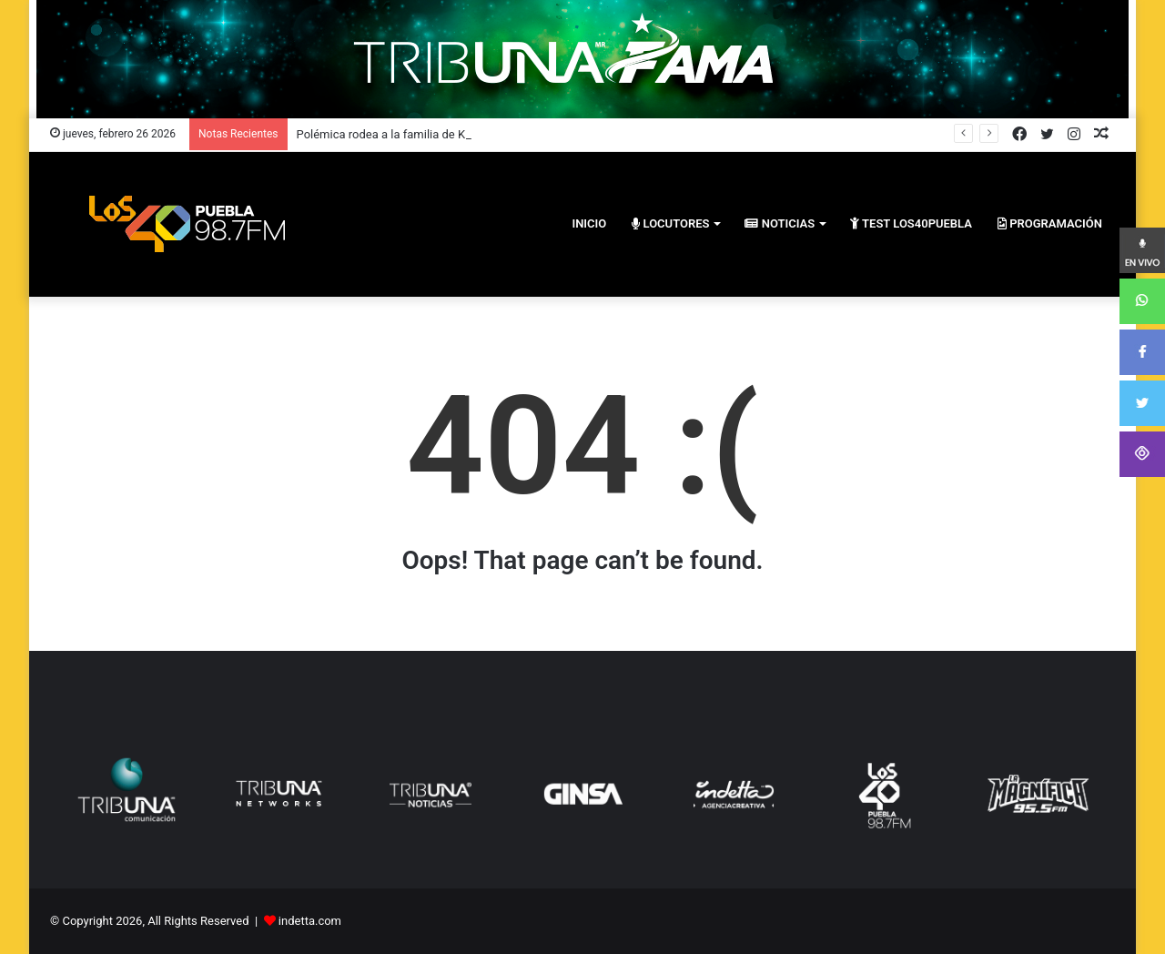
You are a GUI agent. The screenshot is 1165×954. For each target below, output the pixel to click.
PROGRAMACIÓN (1050, 223)
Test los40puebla (911, 223)
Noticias (780, 223)
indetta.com (310, 921)
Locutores (670, 223)
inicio (589, 223)
